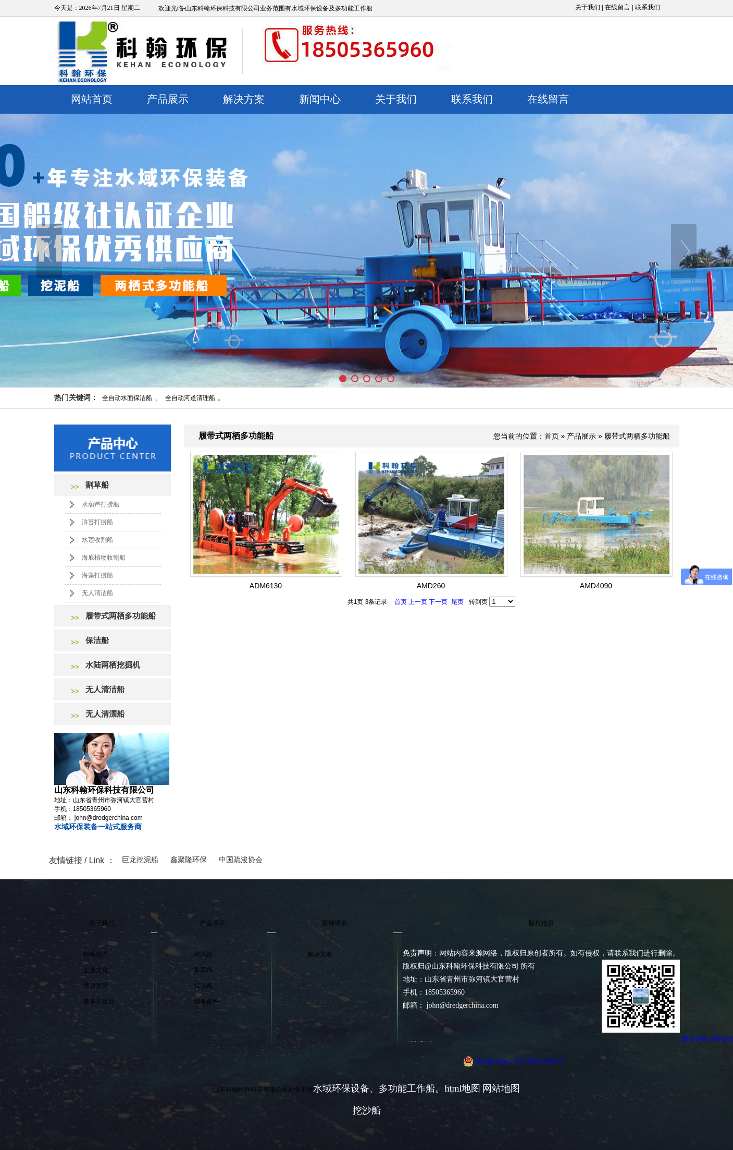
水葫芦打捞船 (100, 504)
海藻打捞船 (97, 575)
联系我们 (647, 7)
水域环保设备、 (346, 1088)
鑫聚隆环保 (188, 859)
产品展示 (168, 99)
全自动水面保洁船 (127, 398)
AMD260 (431, 586)
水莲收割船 (97, 539)
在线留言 (617, 7)
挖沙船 (367, 1110)
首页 (551, 436)
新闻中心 (320, 99)
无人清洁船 (97, 593)
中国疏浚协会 (241, 859)
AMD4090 (596, 586)
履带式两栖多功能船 (637, 436)
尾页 (457, 602)
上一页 (417, 602)
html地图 (462, 1088)
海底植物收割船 (104, 557)
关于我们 (587, 7)
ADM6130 (266, 586)
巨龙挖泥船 (140, 859)
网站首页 (92, 99)
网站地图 (501, 1088)
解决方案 (244, 99)
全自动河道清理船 (190, 398)
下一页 (438, 602)
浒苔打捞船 (97, 522)
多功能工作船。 (411, 1088)
